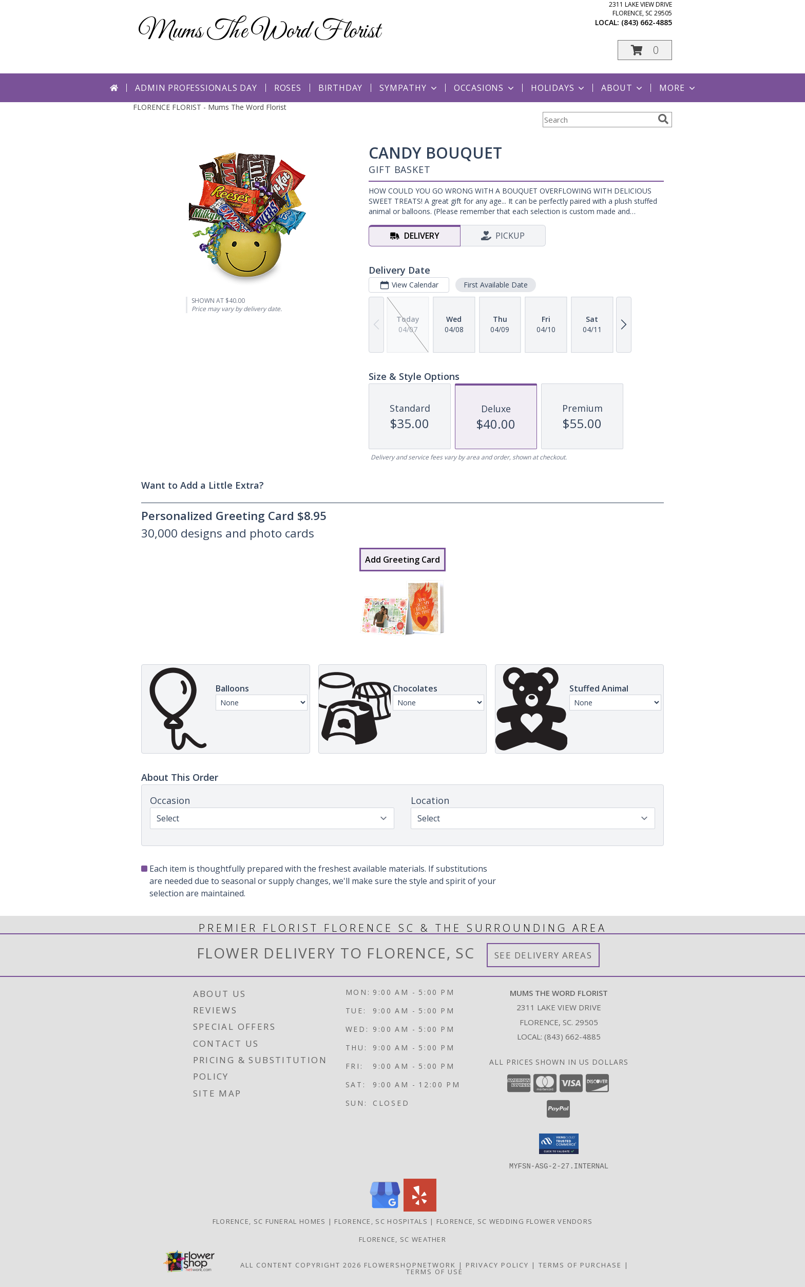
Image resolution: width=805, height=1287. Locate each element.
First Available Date (496, 285)
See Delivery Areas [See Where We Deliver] (543, 955)
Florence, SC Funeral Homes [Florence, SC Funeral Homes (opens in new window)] (269, 1220)
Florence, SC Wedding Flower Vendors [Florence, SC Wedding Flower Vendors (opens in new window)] (514, 1220)
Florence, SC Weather (402, 1238)
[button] (645, 50)
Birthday (340, 87)
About (622, 87)
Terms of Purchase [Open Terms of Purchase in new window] (580, 1264)
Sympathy (408, 87)
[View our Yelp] (420, 1208)
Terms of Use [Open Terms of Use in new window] (434, 1271)
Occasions (485, 87)
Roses (287, 87)
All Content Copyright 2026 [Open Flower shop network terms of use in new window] (300, 1264)
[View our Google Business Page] (385, 1208)
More (678, 87)
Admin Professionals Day (196, 87)
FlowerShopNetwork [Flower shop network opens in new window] (410, 1264)
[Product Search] (598, 119)
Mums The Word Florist (259, 31)
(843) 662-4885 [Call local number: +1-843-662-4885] (646, 22)
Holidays (558, 87)
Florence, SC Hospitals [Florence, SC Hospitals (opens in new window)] (381, 1220)
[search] (663, 119)
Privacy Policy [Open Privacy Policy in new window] (497, 1264)
